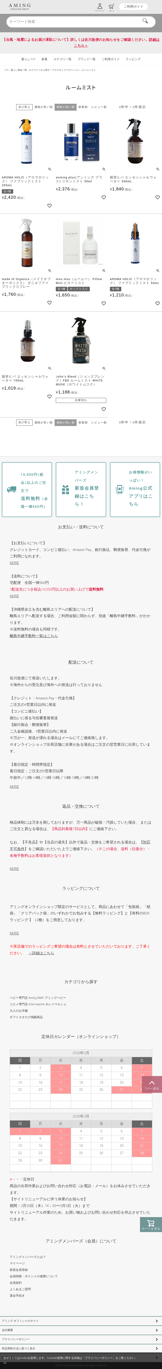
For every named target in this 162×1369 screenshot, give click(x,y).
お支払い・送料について (81, 527)
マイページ (17, 1263)
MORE (14, 563)
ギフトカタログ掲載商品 (26, 1017)
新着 (44, 59)
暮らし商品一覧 (19, 70)
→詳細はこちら (41, 953)
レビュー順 (99, 107)
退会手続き (17, 1296)
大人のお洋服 (19, 1011)
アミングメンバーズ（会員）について (81, 1241)
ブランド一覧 (87, 59)
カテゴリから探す (81, 982)
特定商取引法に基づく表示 (18, 1348)
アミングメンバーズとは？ (28, 1257)
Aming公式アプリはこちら (141, 488)
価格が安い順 (43, 107)
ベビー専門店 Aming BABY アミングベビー (38, 998)
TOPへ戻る (152, 1084)
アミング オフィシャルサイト (20, 1321)
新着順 (83, 107)
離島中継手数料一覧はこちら (34, 636)
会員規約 (16, 1283)
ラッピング (133, 59)
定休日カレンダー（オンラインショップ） (81, 1036)
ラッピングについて (81, 888)
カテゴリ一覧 (62, 59)
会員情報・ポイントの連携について (34, 1276)
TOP (6, 70)
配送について (81, 662)
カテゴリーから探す (39, 70)
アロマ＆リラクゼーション (66, 70)
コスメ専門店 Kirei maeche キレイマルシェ (38, 1004)
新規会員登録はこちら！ (87, 488)
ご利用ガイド (133, 7)
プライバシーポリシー (16, 1339)
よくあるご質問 (20, 1289)
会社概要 (7, 1330)
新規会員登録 (19, 1270)
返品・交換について (81, 806)
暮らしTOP (28, 59)
